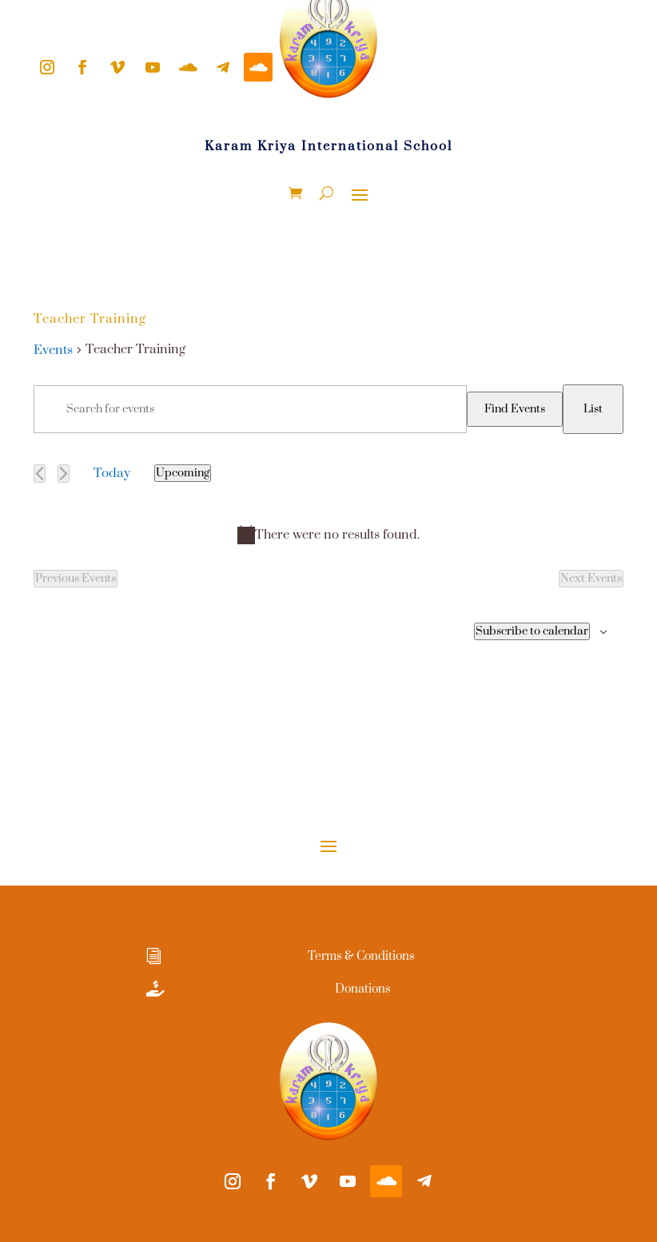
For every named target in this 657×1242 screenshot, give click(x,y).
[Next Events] (64, 473)
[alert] (328, 534)
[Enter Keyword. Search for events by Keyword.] (250, 409)
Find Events (514, 409)
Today (112, 473)
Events (53, 350)
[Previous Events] (40, 473)
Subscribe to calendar (532, 631)
